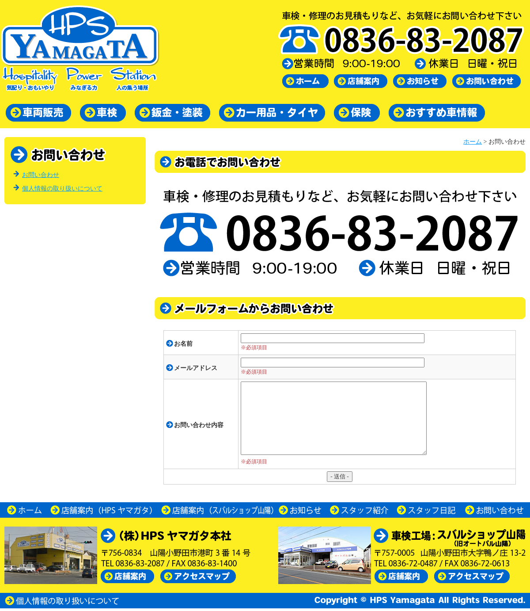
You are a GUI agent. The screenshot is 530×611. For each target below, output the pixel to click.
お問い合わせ (40, 175)
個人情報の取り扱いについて (62, 188)
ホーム (472, 141)
